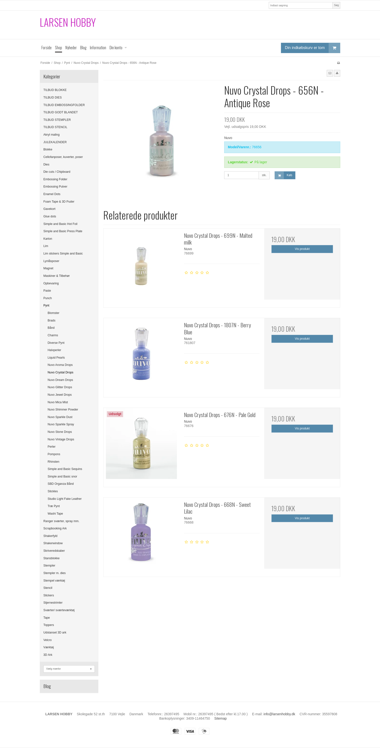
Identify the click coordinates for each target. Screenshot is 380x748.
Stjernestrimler (53, 602)
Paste (47, 290)
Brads (51, 320)
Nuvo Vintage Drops (61, 439)
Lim (45, 246)
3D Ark (47, 655)
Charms (53, 335)
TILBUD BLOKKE (55, 90)
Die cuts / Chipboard (56, 171)
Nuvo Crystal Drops (60, 372)
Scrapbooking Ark (55, 528)
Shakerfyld (50, 536)
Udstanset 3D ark (54, 632)
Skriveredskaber (54, 550)
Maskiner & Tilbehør (56, 276)
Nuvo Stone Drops (60, 432)
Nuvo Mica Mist (58, 402)
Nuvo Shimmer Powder (63, 409)
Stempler (49, 565)
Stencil (47, 588)
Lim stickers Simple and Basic (63, 253)
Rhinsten (53, 461)
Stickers (48, 595)
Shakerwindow (53, 543)
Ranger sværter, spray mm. (61, 521)
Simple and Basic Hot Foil (60, 224)
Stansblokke (51, 558)
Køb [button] (283, 175)
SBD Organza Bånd (61, 483)
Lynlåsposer (51, 261)
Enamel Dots (51, 194)
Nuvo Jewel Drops (60, 394)
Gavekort (49, 209)
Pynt (46, 305)
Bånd (51, 327)
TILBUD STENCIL (55, 127)
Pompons (54, 454)
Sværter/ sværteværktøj (59, 610)
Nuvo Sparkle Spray (61, 424)
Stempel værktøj (54, 580)
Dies (46, 164)
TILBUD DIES (52, 97)
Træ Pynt (54, 506)
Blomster (53, 313)
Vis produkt (302, 249)
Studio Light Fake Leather (65, 499)
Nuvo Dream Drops (60, 380)
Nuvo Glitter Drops (60, 387)
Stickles (53, 491)
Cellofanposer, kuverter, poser (63, 157)
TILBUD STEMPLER (57, 120)
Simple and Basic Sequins (65, 469)
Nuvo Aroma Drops (60, 365)
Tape (46, 617)
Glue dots (49, 216)
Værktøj (48, 647)
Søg (336, 5)
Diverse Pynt (56, 343)
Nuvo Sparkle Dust (60, 417)
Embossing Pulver (55, 186)
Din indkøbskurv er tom (312, 48)
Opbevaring (51, 283)
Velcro (47, 640)
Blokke (47, 149)
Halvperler (54, 350)
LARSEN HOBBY (68, 22)
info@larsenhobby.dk (279, 714)
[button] (330, 73)
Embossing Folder (55, 179)
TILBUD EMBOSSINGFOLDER (64, 105)
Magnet (48, 268)
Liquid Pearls (56, 357)
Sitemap (220, 718)
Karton (47, 238)
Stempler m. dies (54, 573)
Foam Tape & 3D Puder (58, 201)
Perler (52, 446)
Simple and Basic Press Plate (62, 231)
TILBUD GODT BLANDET (60, 112)
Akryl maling (51, 134)
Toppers (48, 625)
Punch (47, 298)
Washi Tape (55, 513)
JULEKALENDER (55, 142)
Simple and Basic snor (62, 476)
